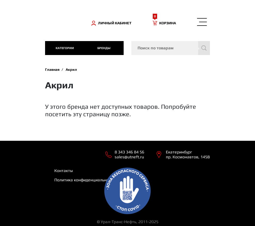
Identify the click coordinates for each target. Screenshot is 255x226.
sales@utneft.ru (129, 156)
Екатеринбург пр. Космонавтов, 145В (188, 154)
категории (65, 48)
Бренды (103, 48)
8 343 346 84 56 (129, 152)
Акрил (71, 69)
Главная (52, 69)
